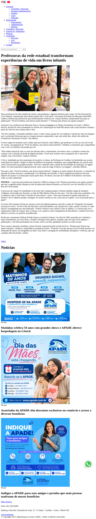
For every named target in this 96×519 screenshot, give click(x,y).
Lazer (13, 16)
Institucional (11, 20)
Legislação (10, 36)
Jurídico (14, 13)
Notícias (9, 34)
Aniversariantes (7, 514)
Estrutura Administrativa (21, 11)
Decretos (14, 38)
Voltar (3, 241)
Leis (12, 40)
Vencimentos (16, 22)
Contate (9, 45)
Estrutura (9, 7)
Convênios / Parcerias (19, 9)
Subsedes (14, 18)
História (14, 27)
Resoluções (15, 43)
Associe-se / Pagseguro (15, 31)
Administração (17, 25)
